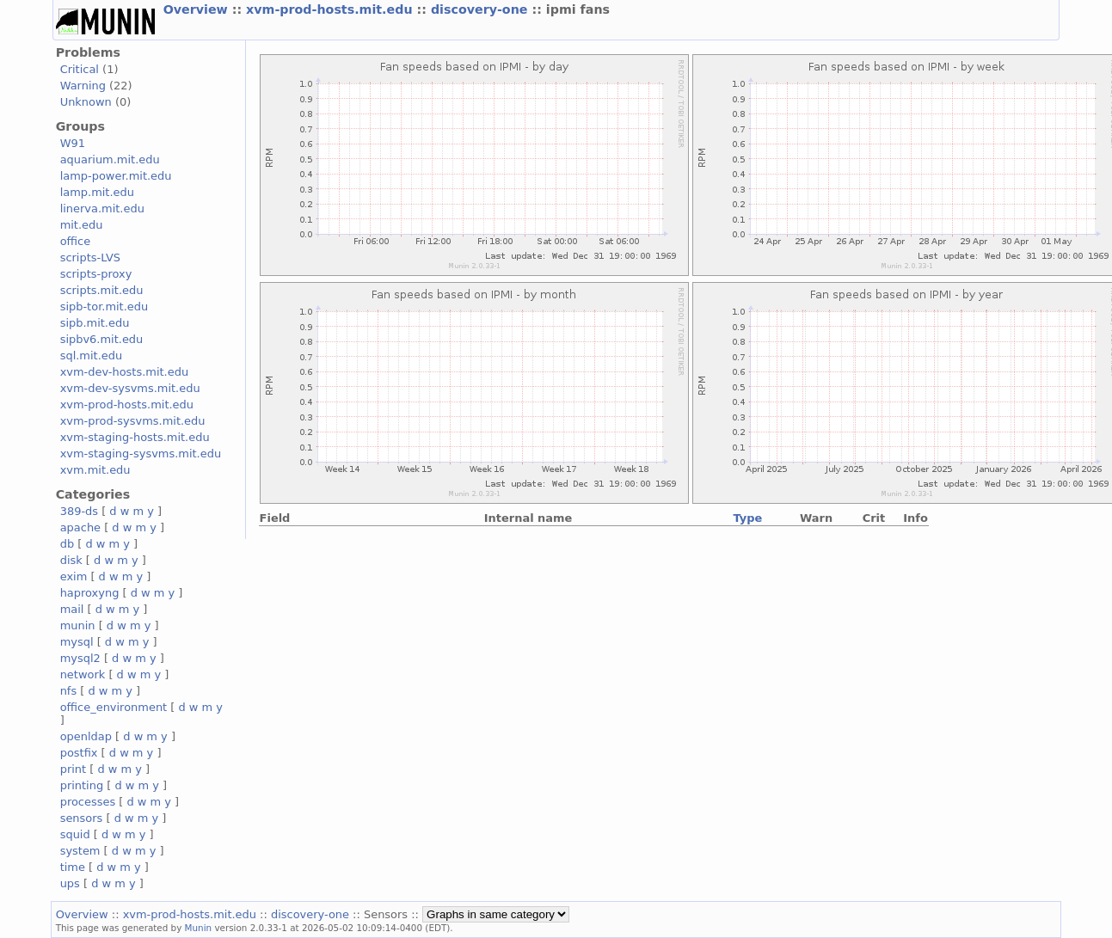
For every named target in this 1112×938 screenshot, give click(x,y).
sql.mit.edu (91, 355)
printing (81, 785)
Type (747, 518)
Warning (83, 85)
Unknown (86, 101)
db (67, 543)
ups (70, 883)
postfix (79, 752)
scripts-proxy (96, 273)
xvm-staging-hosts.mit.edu (135, 437)
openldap (86, 736)
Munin (198, 928)
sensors (81, 818)
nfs (68, 690)
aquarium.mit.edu (110, 159)
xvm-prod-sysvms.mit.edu (133, 420)
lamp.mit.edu (97, 192)
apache (80, 527)
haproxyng (90, 592)
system (80, 850)
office (75, 241)
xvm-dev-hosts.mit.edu (124, 371)
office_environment (114, 707)
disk (71, 560)
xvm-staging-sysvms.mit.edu (140, 453)
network (83, 674)
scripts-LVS (90, 257)
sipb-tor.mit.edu (104, 306)
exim (74, 576)
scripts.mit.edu (102, 290)
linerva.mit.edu (102, 208)
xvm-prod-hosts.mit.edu (331, 9)
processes (88, 801)
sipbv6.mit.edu (102, 339)
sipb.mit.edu (95, 322)
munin (77, 625)
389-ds (79, 511)
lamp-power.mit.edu (116, 175)
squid (75, 834)
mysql (77, 641)
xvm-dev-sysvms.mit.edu (130, 388)
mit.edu (81, 224)
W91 (72, 143)
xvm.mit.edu (95, 469)
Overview (197, 9)
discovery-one (481, 9)
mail (72, 609)
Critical (79, 69)
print (73, 769)
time (72, 867)
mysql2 (80, 658)
